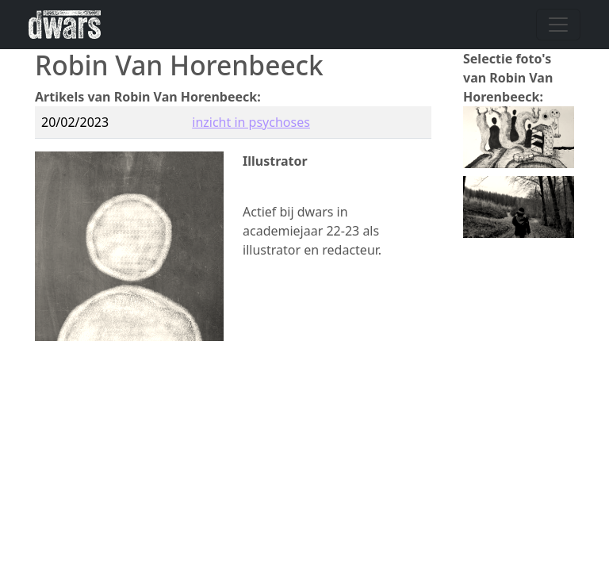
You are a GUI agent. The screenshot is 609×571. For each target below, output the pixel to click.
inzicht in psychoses (251, 122)
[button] (518, 135)
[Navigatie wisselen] (558, 24)
